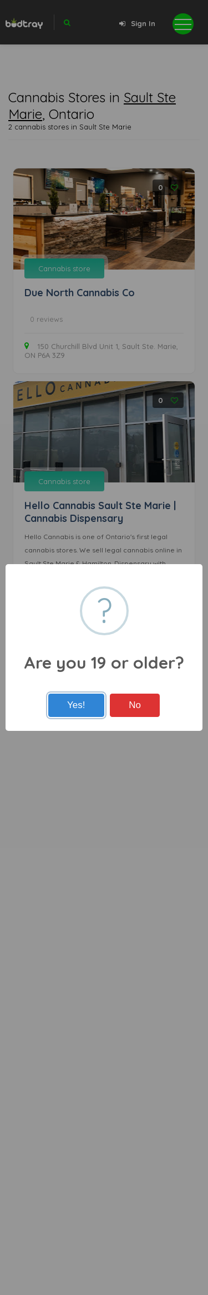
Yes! (76, 705)
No (135, 705)
